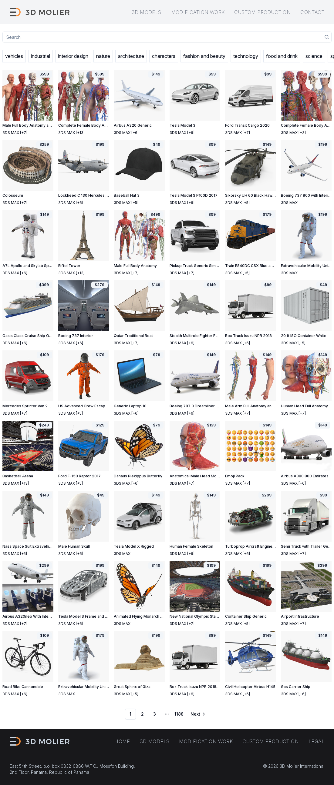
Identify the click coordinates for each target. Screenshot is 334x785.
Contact (312, 12)
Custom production (262, 12)
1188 (179, 714)
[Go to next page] (197, 714)
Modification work (198, 12)
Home (122, 741)
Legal (316, 741)
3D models (146, 12)
